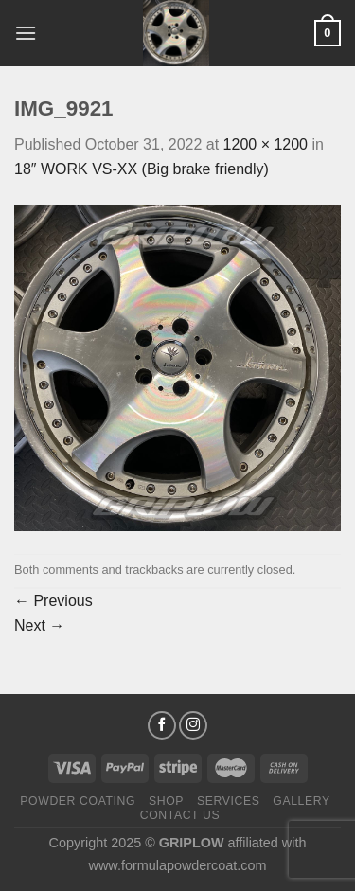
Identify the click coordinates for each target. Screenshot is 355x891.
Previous (53, 601)
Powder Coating (77, 801)
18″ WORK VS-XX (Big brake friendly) (141, 169)
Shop (166, 801)
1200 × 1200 (265, 144)
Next (39, 625)
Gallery (301, 801)
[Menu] (25, 32)
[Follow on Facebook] (162, 725)
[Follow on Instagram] (193, 725)
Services (228, 801)
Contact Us (180, 815)
